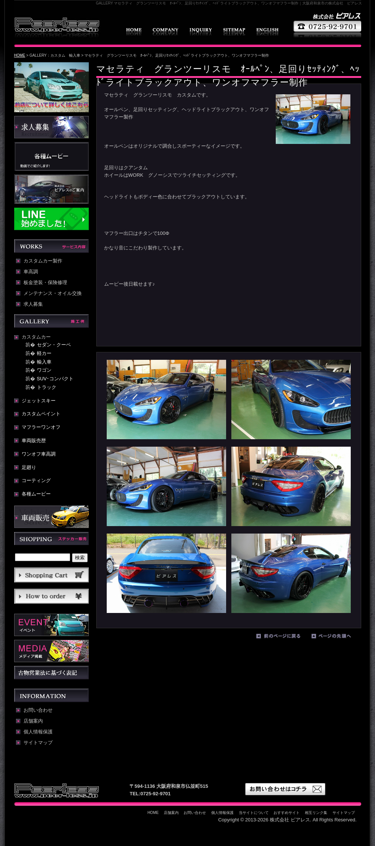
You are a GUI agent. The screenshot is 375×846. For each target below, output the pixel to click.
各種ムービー (36, 494)
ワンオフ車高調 (39, 454)
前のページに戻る (282, 637)
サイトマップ (234, 32)
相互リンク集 (316, 813)
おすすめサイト (287, 813)
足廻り (29, 467)
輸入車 (44, 362)
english (267, 32)
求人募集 (33, 304)
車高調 (31, 271)
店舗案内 (165, 32)
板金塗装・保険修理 (45, 282)
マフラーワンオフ (41, 427)
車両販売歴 (34, 440)
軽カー (44, 353)
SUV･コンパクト (55, 378)
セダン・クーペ (54, 344)
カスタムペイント (41, 413)
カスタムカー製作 (43, 261)
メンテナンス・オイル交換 (53, 293)
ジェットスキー (39, 400)
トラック (46, 387)
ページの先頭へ (337, 637)
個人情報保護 (38, 732)
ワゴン (44, 370)
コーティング (36, 480)
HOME (133, 32)
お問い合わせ (201, 32)
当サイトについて (254, 813)
